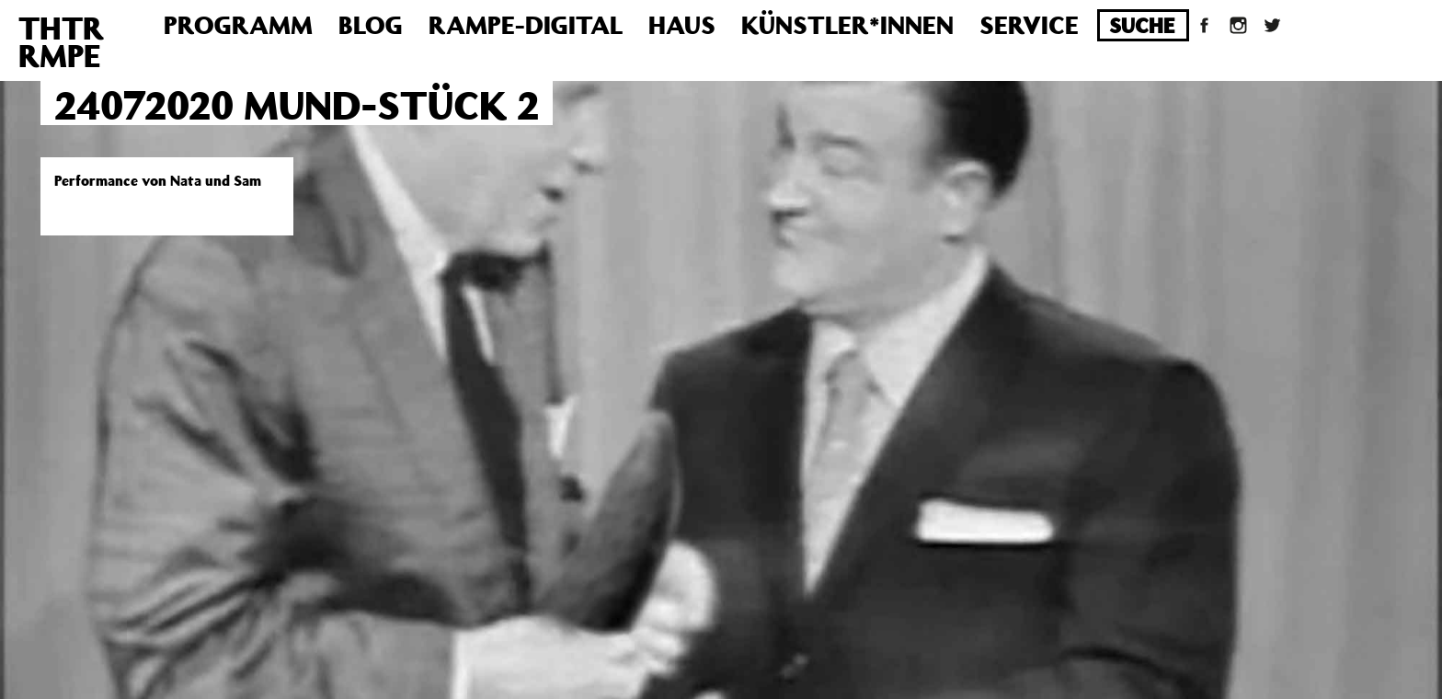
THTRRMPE (61, 41)
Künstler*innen (847, 24)
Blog (370, 24)
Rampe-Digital (526, 24)
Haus (681, 24)
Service (1029, 24)
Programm (238, 24)
